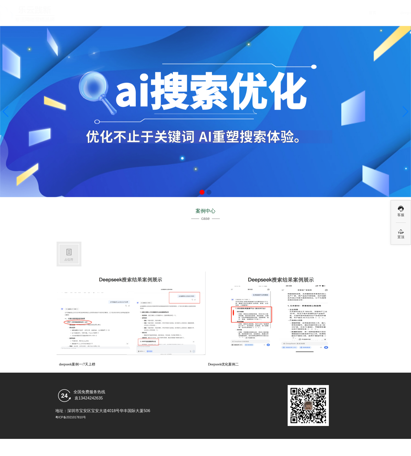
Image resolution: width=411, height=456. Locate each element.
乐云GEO (350, 13)
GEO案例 (306, 13)
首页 (172, 13)
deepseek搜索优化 (217, 13)
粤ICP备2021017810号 (70, 417)
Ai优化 (262, 13)
